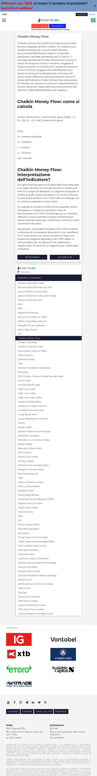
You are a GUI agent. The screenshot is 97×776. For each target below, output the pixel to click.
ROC (20, 516)
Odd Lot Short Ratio (29, 486)
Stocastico (23, 533)
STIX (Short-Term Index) (31, 609)
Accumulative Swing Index (32, 291)
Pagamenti (61, 711)
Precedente (32, 257)
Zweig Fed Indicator (29, 596)
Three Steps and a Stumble (33, 537)
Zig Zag (22, 592)
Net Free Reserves (28, 473)
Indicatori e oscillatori (29, 277)
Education (23, 272)
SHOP (4, 14)
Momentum (24, 452)
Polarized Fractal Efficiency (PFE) (36, 499)
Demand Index (26, 359)
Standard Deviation (28, 528)
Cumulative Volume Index (32, 350)
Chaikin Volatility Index (30, 346)
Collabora (27, 711)
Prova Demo (57, 26)
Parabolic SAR (25, 490)
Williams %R (25, 579)
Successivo (64, 257)
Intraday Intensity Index (31, 410)
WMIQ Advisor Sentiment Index (35, 584)
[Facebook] (14, 702)
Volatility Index (26, 554)
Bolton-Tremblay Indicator (32, 321)
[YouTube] (8, 702)
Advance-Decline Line (30, 300)
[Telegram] (26, 702)
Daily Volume (25, 355)
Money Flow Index (28, 456)
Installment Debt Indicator (32, 406)
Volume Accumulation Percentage (37, 562)
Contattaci (13, 711)
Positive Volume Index (30, 503)
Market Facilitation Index (31, 605)
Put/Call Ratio (25, 511)
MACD (21, 423)
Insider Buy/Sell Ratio (29, 401)
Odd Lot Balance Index (30, 482)
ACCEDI (92, 14)
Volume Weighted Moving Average (37, 575)
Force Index (24, 380)
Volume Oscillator (28, 567)
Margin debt (25, 427)
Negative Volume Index (31, 469)
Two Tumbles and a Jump (32, 545)
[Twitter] (39, 702)
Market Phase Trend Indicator (34, 431)
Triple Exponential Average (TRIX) (36, 541)
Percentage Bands (28, 494)
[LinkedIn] (33, 702)
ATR (20, 308)
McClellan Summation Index (33, 439)
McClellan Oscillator (29, 435)
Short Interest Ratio (29, 524)
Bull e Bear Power (28, 329)
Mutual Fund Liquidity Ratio (33, 465)
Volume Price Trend (29, 571)
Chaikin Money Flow (29, 338)
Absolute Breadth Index (31, 283)
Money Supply (26, 461)
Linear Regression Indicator (33, 418)
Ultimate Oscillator (28, 550)
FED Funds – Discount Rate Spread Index (40, 376)
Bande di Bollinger (28, 312)
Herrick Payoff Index (29, 384)
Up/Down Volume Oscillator (33, 558)
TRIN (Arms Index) (28, 600)
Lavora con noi (43, 711)
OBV (20, 478)
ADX (20, 304)
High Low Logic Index (30, 397)
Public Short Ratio (28, 507)
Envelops (23, 372)
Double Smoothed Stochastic (34, 367)
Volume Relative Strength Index (35, 613)
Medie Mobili (25, 444)
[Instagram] (20, 702)
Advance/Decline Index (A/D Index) (37, 295)
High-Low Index (27, 389)
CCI (20, 333)
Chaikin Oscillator (27, 342)
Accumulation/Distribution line (35, 287)
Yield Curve (24, 588)
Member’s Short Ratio (30, 448)
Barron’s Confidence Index (32, 317)
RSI (20, 520)
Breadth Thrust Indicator (31, 325)
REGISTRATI (82, 14)
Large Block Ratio (27, 414)
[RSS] (45, 702)
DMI (20, 363)
